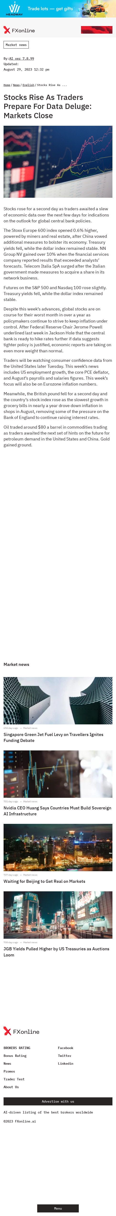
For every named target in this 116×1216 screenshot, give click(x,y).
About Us (11, 1087)
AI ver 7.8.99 (21, 58)
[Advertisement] (58, 559)
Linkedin (65, 1063)
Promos (9, 1071)
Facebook (65, 1048)
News (16, 85)
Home (7, 85)
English (28, 85)
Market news (16, 45)
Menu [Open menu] (58, 1208)
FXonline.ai (25, 1121)
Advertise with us (58, 1101)
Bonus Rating (15, 1056)
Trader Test (14, 1079)
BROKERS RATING (17, 1048)
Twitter (64, 1056)
